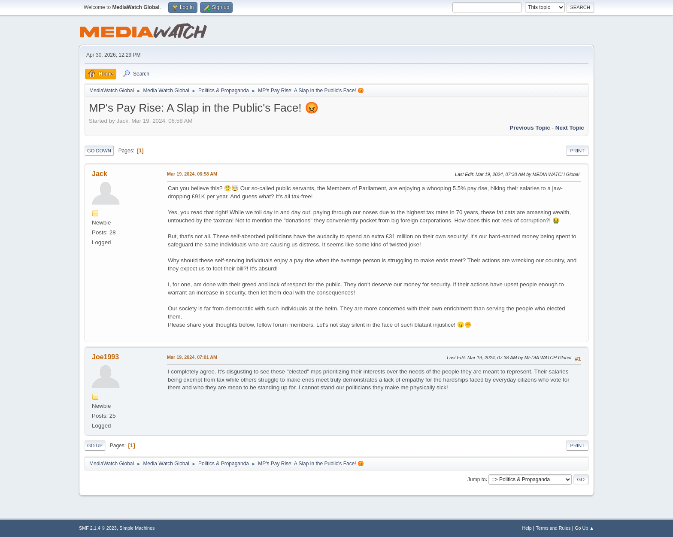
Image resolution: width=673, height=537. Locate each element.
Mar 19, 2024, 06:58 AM (192, 173)
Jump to (476, 479)
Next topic (569, 127)
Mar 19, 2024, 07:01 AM (192, 357)
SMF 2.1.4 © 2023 (98, 528)
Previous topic (529, 127)
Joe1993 (105, 357)
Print (577, 150)
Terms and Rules (553, 528)
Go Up (95, 445)
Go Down (99, 150)
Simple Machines (137, 528)
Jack (99, 173)
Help (527, 528)
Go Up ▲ (584, 528)
